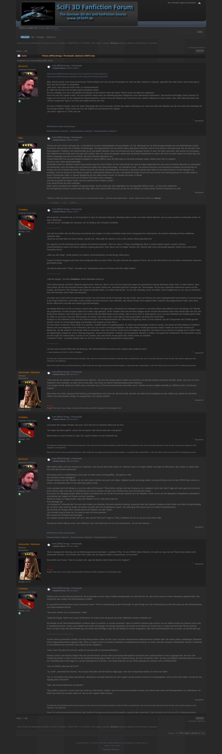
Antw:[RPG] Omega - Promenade (67, 66)
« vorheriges (192, 47)
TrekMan (23, 209)
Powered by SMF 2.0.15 (84, 743)
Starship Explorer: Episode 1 (58, 131)
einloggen (41, 28)
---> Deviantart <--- (55, 203)
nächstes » (201, 47)
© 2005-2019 (114, 749)
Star (20, 137)
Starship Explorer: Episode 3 (106, 131)
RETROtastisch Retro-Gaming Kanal (61, 126)
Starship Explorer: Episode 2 (82, 131)
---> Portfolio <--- (72, 203)
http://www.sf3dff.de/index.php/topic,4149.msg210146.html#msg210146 (77, 77)
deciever (23, 66)
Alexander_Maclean (126, 43)
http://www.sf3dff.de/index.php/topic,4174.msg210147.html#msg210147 (77, 74)
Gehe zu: (171, 733)
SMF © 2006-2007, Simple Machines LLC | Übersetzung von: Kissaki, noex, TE (121, 743)
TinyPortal (106, 749)
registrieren (54, 28)
